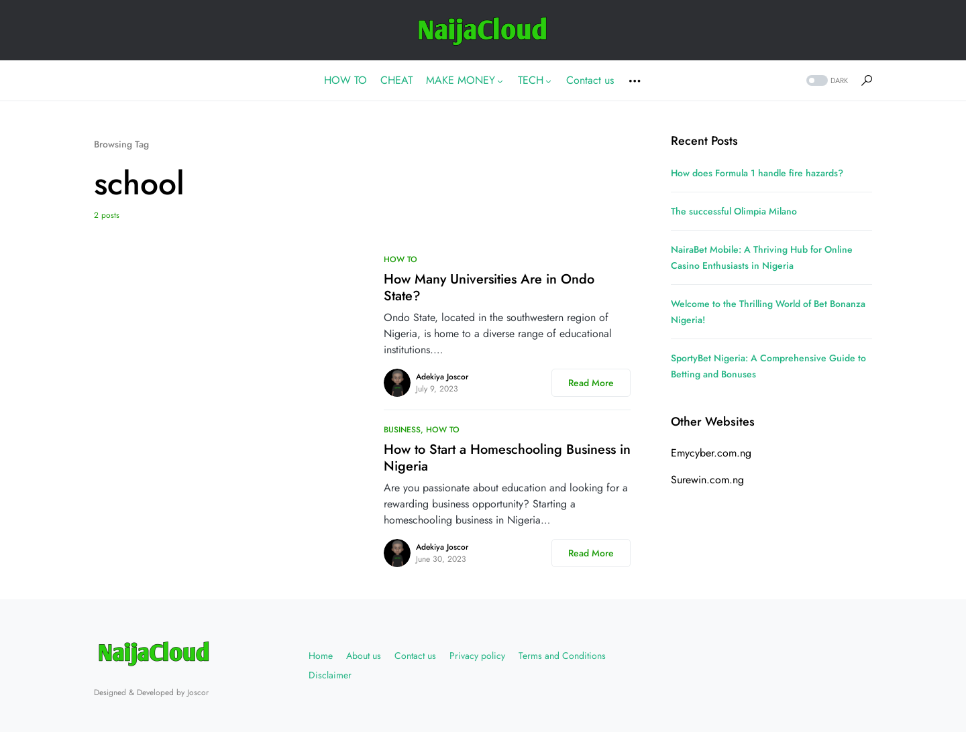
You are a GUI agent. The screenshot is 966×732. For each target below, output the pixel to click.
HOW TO (400, 259)
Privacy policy (477, 655)
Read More (591, 382)
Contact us (415, 655)
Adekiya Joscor (442, 377)
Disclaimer (330, 675)
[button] (826, 80)
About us (363, 655)
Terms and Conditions (562, 655)
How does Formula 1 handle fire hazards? (757, 173)
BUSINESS (402, 430)
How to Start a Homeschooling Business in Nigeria (507, 458)
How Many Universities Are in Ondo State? (489, 287)
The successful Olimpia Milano (734, 211)
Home (321, 655)
